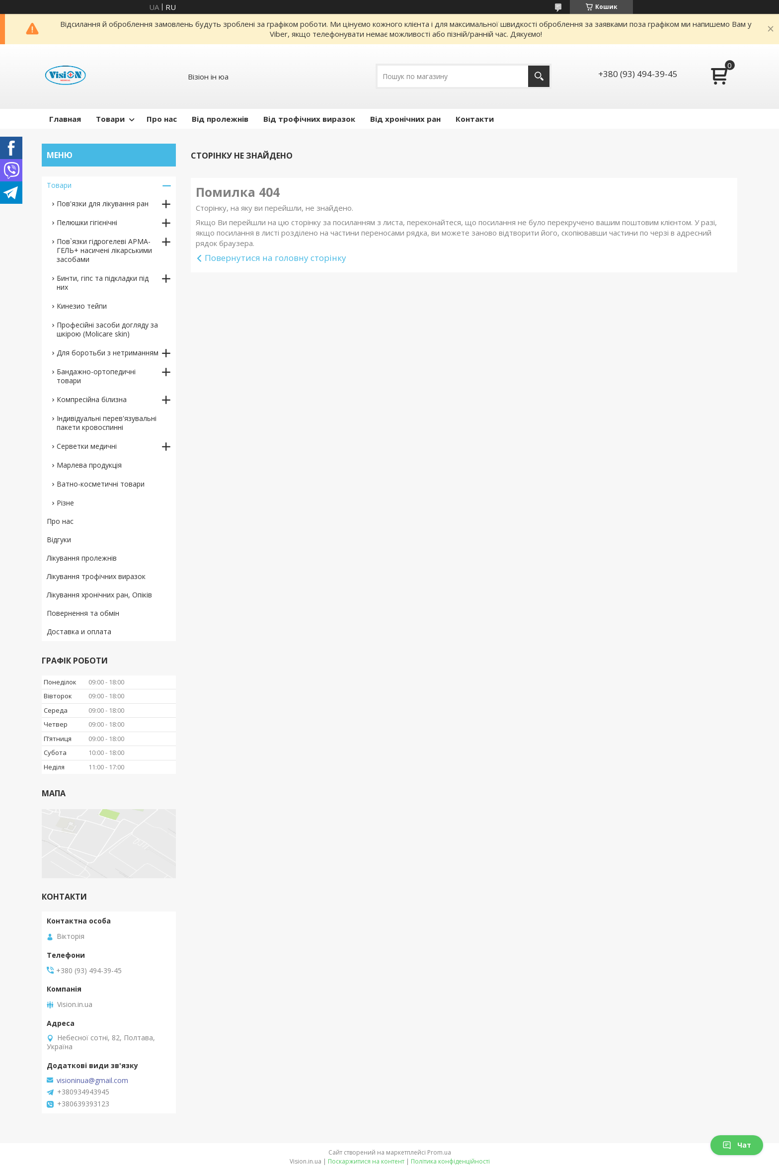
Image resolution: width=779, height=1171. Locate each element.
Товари (110, 119)
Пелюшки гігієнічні (87, 222)
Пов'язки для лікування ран (103, 203)
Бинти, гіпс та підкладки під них (103, 282)
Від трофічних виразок (309, 119)
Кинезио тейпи (82, 306)
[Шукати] (538, 76)
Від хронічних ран (405, 119)
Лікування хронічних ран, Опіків (99, 594)
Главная (65, 119)
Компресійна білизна (92, 399)
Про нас (162, 119)
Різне (65, 502)
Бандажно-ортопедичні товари (96, 376)
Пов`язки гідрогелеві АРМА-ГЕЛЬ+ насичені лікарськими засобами (104, 250)
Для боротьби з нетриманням (107, 352)
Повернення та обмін (83, 613)
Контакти (475, 119)
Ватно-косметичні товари (101, 484)
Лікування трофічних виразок (96, 576)
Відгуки (59, 539)
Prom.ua (439, 1152)
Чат (736, 1145)
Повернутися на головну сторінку (275, 257)
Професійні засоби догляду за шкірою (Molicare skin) (107, 329)
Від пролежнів (220, 119)
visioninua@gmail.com (92, 1080)
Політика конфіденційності (450, 1161)
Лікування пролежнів (82, 558)
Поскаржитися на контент (366, 1161)
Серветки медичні (87, 446)
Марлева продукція (89, 465)
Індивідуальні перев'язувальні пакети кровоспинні (106, 423)
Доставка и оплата (79, 631)
